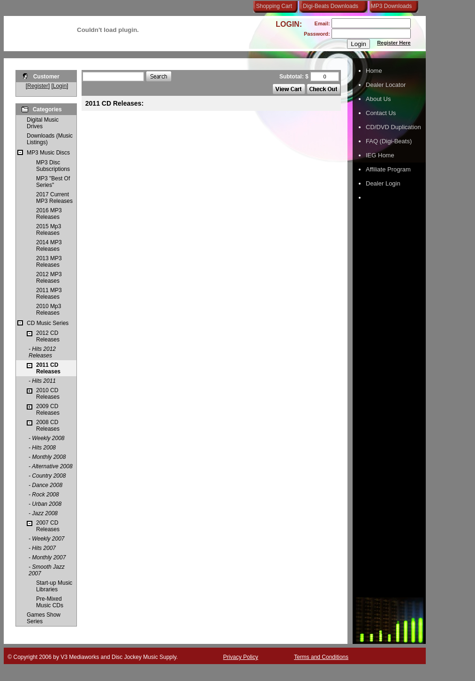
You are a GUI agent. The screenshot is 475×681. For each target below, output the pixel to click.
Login (60, 86)
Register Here (394, 43)
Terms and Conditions (321, 657)
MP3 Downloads (390, 6)
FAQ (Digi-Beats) (389, 141)
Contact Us (381, 112)
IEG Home (380, 155)
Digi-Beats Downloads (330, 6)
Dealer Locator (386, 84)
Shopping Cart (274, 6)
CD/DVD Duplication (393, 127)
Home (374, 70)
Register (37, 86)
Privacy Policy (240, 657)
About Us (378, 98)
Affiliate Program (388, 169)
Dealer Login (383, 183)
